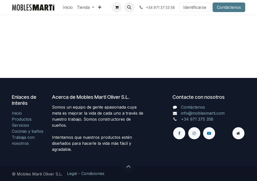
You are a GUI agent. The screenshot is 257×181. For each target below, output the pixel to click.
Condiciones (92, 173)
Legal (72, 173)
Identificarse (194, 7)
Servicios (20, 125)
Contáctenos (229, 7)
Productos (22, 119)
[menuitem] (68, 7)
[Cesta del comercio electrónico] (116, 7)
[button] (129, 7)
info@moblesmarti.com (203, 113)
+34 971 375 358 (197, 119)
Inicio (17, 113)
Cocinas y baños (27, 131)
